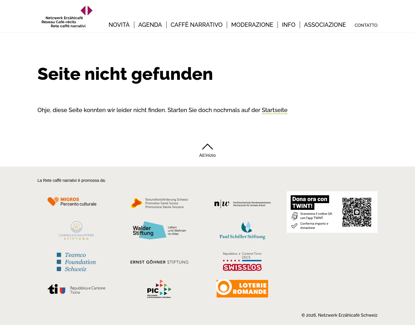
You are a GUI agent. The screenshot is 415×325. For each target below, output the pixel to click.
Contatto (366, 25)
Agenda (150, 24)
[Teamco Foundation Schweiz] (76, 261)
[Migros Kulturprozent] (76, 204)
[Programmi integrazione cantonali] (159, 290)
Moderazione (252, 24)
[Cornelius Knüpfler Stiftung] (76, 231)
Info (288, 24)
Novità (119, 24)
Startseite (274, 110)
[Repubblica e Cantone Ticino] (76, 290)
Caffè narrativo (196, 24)
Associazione (325, 24)
